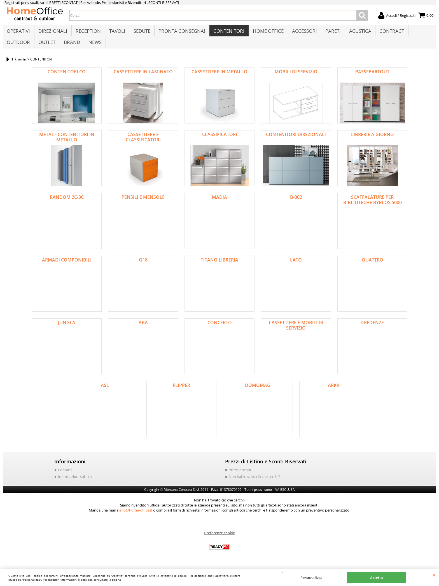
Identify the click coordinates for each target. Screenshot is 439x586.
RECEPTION (87, 32)
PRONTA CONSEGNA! (180, 32)
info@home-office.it (135, 516)
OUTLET (46, 46)
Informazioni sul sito (75, 482)
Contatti (65, 475)
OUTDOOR (18, 46)
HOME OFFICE (266, 32)
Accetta (376, 577)
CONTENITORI (227, 32)
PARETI (330, 32)
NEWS (94, 46)
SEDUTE (140, 32)
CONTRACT (389, 32)
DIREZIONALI (52, 32)
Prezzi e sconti (240, 475)
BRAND (71, 46)
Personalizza (311, 577)
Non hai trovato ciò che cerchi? (254, 482)
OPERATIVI (18, 32)
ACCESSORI (302, 32)
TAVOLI (116, 32)
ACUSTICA (358, 32)
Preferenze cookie (219, 538)
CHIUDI (434, 575)
